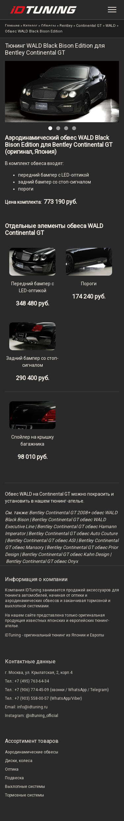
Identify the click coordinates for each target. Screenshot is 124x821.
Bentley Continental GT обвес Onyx (42, 561)
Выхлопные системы (25, 786)
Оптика (12, 769)
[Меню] (112, 9)
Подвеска (14, 778)
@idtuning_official (42, 715)
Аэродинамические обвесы (31, 752)
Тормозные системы (24, 795)
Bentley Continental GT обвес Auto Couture (72, 533)
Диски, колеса (18, 760)
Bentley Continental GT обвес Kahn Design (65, 554)
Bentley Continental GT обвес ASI (41, 540)
